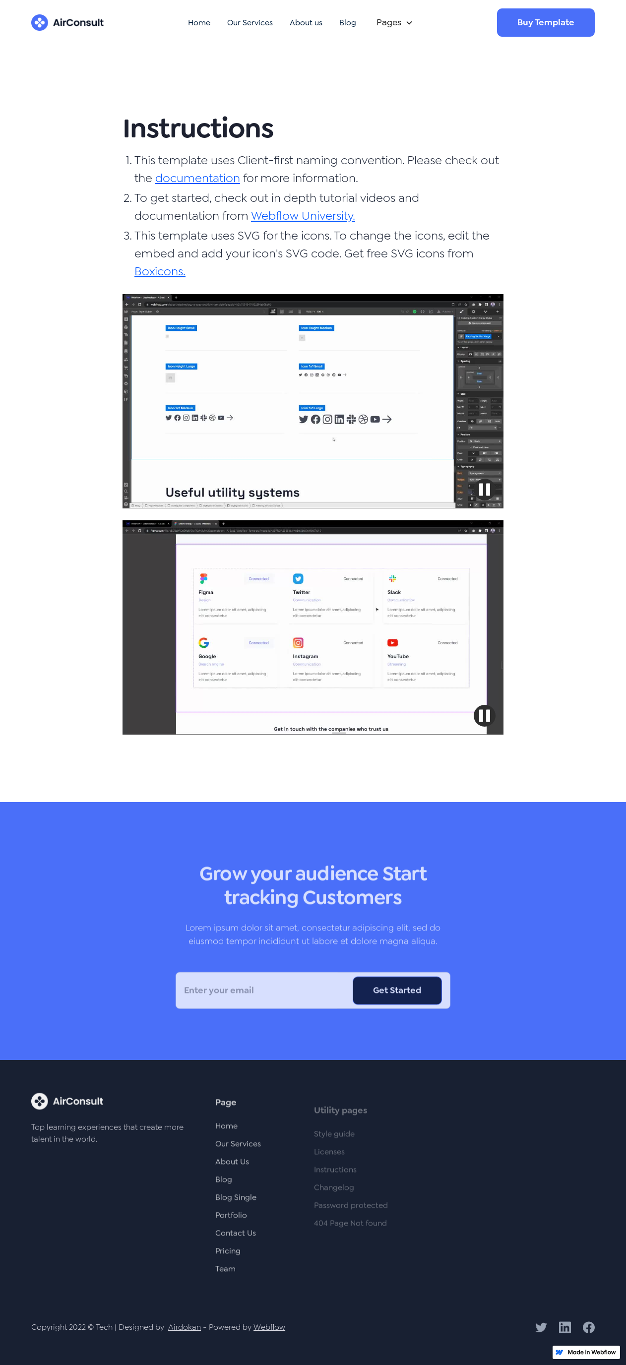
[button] (393, 22)
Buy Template (545, 22)
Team (225, 1274)
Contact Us (235, 1239)
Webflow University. (303, 216)
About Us (232, 1167)
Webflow (269, 1327)
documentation (197, 178)
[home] (67, 22)
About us (306, 22)
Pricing (228, 1256)
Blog (347, 22)
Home (199, 22)
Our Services (250, 22)
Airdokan (184, 1327)
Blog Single (235, 1203)
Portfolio (231, 1221)
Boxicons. (160, 271)
